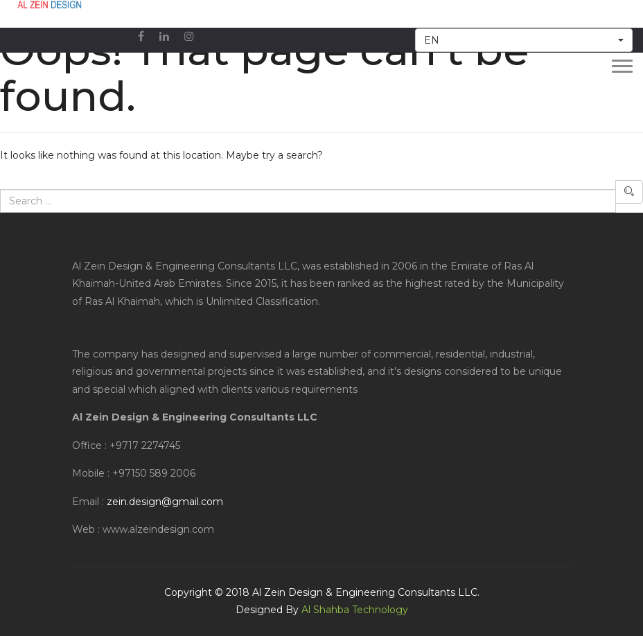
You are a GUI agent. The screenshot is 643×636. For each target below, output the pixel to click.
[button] (524, 40)
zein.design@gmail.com (165, 501)
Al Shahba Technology (354, 609)
